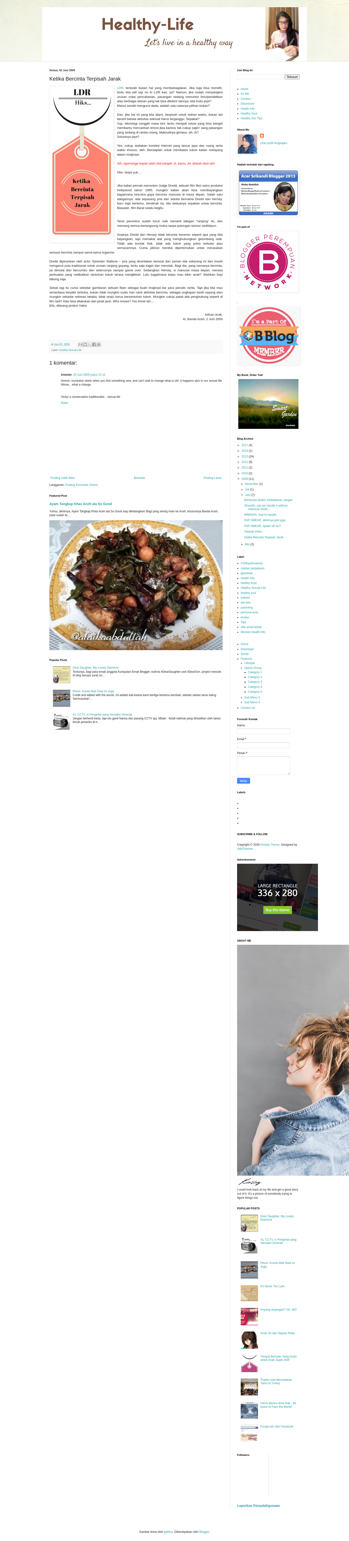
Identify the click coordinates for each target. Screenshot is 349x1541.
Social (245, 654)
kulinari (245, 597)
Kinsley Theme (269, 844)
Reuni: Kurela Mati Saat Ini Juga (93, 691)
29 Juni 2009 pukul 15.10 (89, 374)
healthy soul (248, 593)
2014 (245, 450)
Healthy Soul (249, 113)
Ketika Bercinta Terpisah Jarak (263, 537)
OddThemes (245, 848)
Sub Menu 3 (252, 697)
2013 (245, 456)
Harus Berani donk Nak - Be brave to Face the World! (278, 1404)
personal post (249, 612)
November (252, 484)
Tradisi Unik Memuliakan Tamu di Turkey (276, 1381)
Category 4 (255, 687)
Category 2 (255, 677)
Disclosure (247, 103)
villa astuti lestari (251, 627)
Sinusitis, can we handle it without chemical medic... (265, 507)
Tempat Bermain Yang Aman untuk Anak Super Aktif (278, 1358)
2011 (245, 467)
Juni (248, 495)
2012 (245, 462)
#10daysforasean (252, 563)
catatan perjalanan (253, 568)
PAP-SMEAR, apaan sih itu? (262, 526)
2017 (245, 445)
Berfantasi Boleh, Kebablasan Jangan (268, 500)
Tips (243, 622)
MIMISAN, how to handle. (260, 514)
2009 (245, 479)
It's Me (245, 93)
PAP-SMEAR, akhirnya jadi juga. (265, 520)
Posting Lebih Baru (63, 478)
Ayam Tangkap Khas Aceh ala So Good (80, 504)
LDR (120, 88)
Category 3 (255, 682)
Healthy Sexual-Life (70, 350)
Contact (246, 99)
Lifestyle (249, 663)
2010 (245, 473)
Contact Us (248, 708)
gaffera (168, 1532)
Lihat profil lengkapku (273, 143)
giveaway (247, 573)
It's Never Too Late (272, 1286)
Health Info (248, 108)
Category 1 (255, 672)
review (245, 617)
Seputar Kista (253, 531)
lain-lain (246, 602)
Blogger (204, 1532)
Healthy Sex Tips (251, 118)
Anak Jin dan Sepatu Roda (277, 1333)
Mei (248, 544)
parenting (247, 607)
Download (247, 649)
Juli (247, 489)
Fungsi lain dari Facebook (276, 1426)
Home (244, 89)
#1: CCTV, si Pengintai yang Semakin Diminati (102, 714)
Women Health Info (253, 632)
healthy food (248, 583)
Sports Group (252, 668)
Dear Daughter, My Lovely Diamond (95, 667)
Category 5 (255, 691)
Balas (64, 403)
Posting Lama (212, 478)
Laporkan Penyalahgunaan (258, 1506)
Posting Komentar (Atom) (81, 485)
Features (246, 658)
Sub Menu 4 (252, 702)
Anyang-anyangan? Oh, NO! (278, 1309)
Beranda (139, 478)
